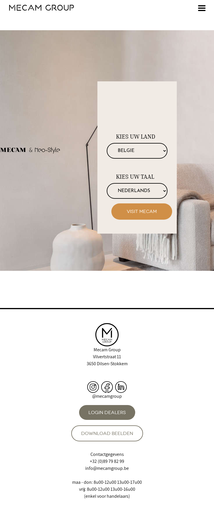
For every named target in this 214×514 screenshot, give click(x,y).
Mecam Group (107, 350)
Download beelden (107, 433)
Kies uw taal (135, 176)
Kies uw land (135, 136)
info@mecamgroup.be (107, 468)
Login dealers (107, 412)
